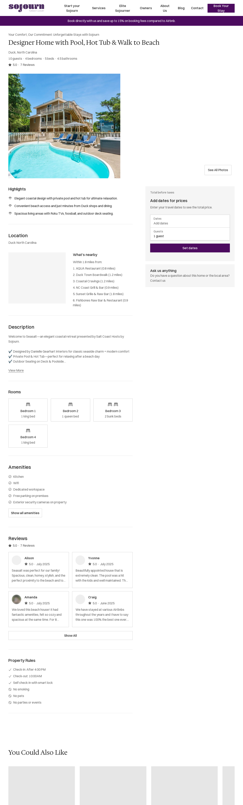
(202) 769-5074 (100, 765)
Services (99, 8)
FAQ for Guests (19, 794)
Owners (146, 8)
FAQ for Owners (19, 787)
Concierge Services (22, 772)
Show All (70, 635)
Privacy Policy (18, 801)
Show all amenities (25, 513)
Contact (197, 8)
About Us (165, 8)
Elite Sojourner (122, 8)
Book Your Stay (221, 8)
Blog (181, 8)
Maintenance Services (24, 779)
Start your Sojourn (72, 8)
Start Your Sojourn (21, 758)
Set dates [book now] (190, 248)
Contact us (158, 281)
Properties (15, 765)
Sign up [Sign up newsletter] (200, 789)
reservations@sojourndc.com (110, 758)
